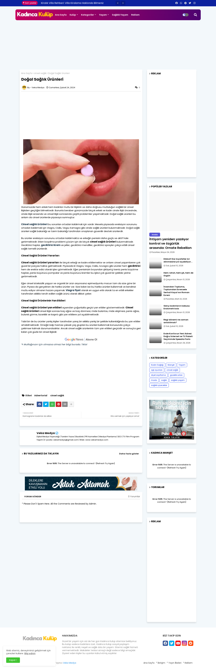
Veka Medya (46, 433)
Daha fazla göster (129, 453)
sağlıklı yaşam (178, 380)
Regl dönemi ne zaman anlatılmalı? (176, 321)
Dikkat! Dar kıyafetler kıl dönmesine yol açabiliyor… (178, 260)
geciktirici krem (50, 245)
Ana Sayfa (61, 14)
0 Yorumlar (134, 496)
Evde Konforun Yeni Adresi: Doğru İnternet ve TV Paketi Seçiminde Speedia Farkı (178, 336)
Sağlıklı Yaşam (120, 14)
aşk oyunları (156, 370)
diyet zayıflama (158, 375)
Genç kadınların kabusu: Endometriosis (177, 307)
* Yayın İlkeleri (174, 662)
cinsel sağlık (40, 73)
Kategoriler (87, 14)
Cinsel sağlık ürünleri (34, 224)
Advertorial (40, 395)
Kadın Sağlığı (157, 365)
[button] (117, 3)
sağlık (164, 380)
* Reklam (188, 662)
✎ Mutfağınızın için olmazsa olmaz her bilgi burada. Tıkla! (54, 344)
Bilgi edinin (30, 653)
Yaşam (103, 14)
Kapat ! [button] (13, 660)
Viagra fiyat (73, 290)
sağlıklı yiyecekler (159, 385)
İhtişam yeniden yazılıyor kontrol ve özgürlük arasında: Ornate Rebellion (170, 243)
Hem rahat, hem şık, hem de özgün (178, 274)
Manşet (171, 365)
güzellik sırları (176, 375)
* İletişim (160, 662)
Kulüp (73, 14)
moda (154, 380)
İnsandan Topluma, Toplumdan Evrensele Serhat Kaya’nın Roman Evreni (176, 291)
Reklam (135, 14)
